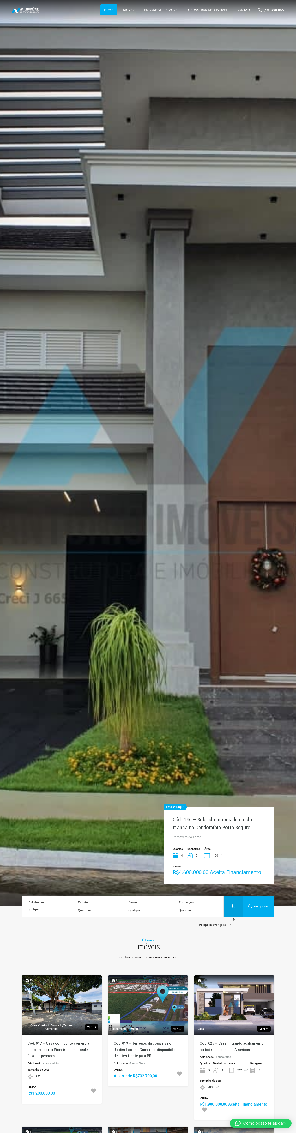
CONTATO (244, 10)
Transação (186, 902)
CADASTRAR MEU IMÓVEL (208, 10)
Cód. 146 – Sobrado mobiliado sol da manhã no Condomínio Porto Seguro (212, 824)
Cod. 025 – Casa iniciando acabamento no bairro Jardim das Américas (232, 1046)
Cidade (83, 902)
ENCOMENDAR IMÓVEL (161, 10)
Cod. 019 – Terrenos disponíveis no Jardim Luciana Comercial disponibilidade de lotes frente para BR (148, 1049)
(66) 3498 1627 (274, 10)
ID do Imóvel (36, 902)
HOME (109, 10)
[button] (261, 1123)
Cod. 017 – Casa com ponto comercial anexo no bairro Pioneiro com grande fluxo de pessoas (59, 1049)
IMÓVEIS (128, 10)
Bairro (132, 902)
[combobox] (97, 911)
